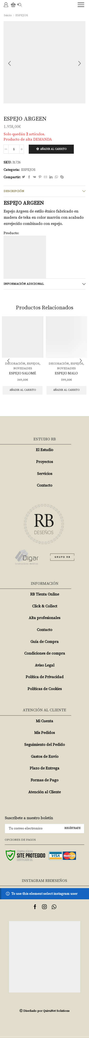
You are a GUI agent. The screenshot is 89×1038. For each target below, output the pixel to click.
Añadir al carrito (53, 149)
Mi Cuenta (44, 721)
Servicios (44, 473)
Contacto (44, 485)
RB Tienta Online (44, 594)
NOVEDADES (22, 368)
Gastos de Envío (44, 756)
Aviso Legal (44, 665)
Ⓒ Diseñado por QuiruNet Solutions (44, 1011)
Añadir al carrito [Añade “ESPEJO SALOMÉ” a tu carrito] (22, 390)
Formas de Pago (44, 780)
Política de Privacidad (45, 677)
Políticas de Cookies (45, 689)
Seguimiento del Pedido (44, 744)
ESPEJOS (21, 15)
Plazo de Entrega (44, 768)
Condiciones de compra (44, 653)
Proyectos (44, 461)
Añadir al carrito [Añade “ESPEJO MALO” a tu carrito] (66, 390)
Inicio (8, 15)
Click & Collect (44, 606)
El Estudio (44, 450)
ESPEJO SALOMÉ (22, 373)
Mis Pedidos (44, 732)
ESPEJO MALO (66, 373)
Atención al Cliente (44, 792)
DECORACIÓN (59, 364)
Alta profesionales (44, 618)
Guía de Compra (44, 641)
